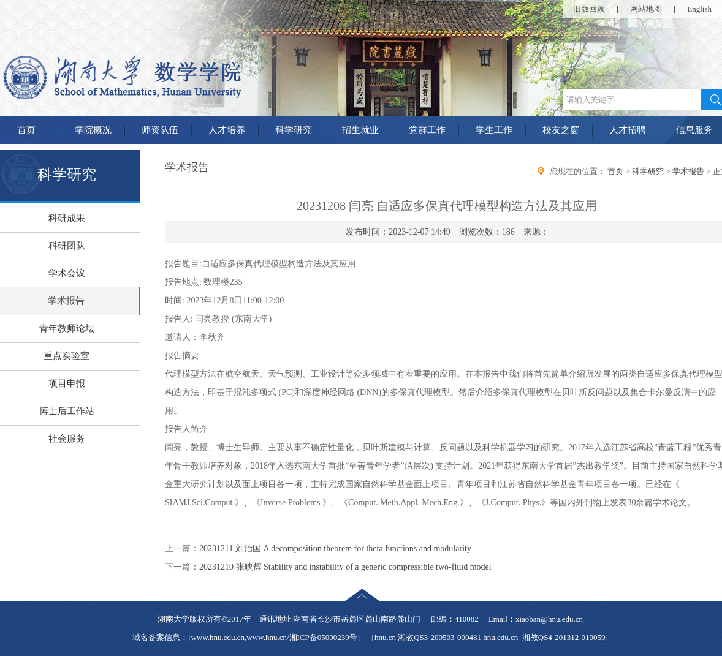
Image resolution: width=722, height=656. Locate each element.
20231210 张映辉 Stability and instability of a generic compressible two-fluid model (345, 566)
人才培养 (226, 130)
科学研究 (293, 130)
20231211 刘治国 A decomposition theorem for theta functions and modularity (335, 548)
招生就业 (360, 130)
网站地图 (646, 8)
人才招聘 (627, 130)
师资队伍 (160, 130)
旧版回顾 (589, 8)
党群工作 (427, 130)
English (699, 8)
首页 (615, 171)
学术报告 (688, 171)
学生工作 (494, 130)
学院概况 (93, 130)
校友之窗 (560, 130)
